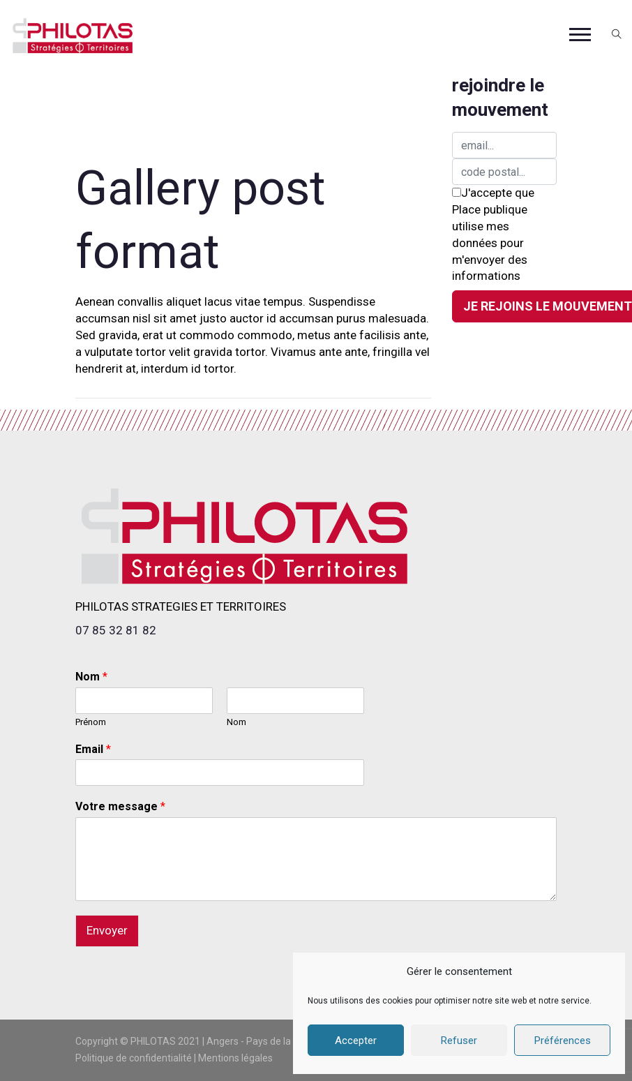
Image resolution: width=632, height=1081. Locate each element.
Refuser (459, 1040)
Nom (91, 676)
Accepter (356, 1040)
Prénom (90, 722)
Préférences (562, 1040)
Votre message (120, 806)
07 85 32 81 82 (115, 630)
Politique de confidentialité (133, 1058)
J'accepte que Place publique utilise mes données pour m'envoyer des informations (493, 234)
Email (93, 749)
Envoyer (107, 930)
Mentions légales (235, 1058)
